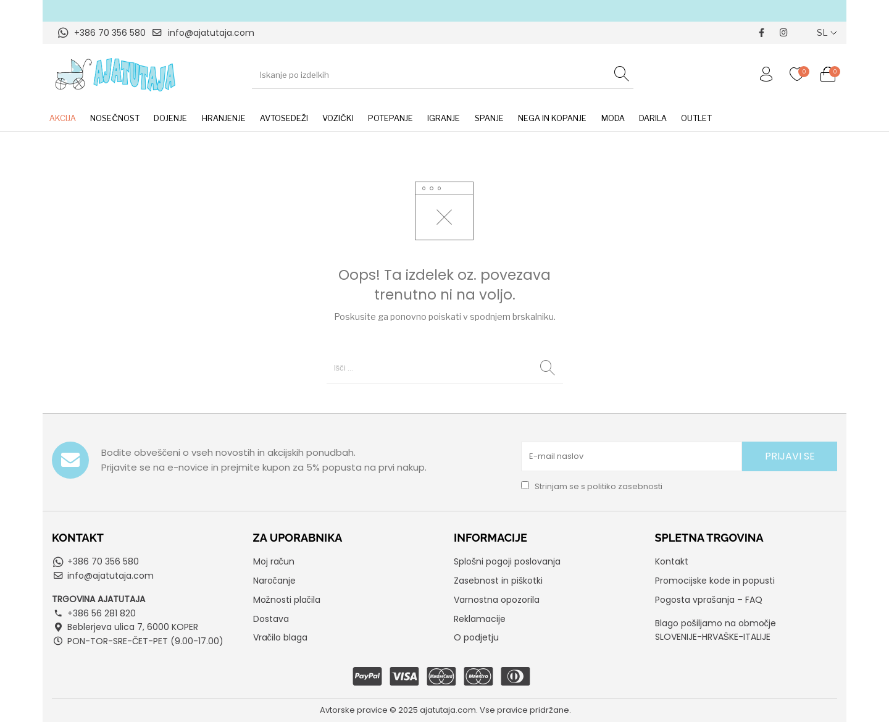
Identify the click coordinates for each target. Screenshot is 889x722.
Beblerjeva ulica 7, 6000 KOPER (132, 627)
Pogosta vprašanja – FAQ (708, 600)
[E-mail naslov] (632, 456)
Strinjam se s (591, 486)
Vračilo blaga (280, 637)
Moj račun (273, 561)
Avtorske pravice (354, 710)
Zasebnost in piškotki (498, 580)
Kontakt (671, 561)
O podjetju (476, 637)
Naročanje (274, 580)
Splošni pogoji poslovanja (507, 561)
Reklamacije (480, 619)
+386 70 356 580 (110, 33)
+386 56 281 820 (101, 613)
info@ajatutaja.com (211, 33)
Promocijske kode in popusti (715, 580)
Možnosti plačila (286, 600)
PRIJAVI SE (790, 456)
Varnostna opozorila (497, 600)
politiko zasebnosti (624, 486)
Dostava (271, 619)
